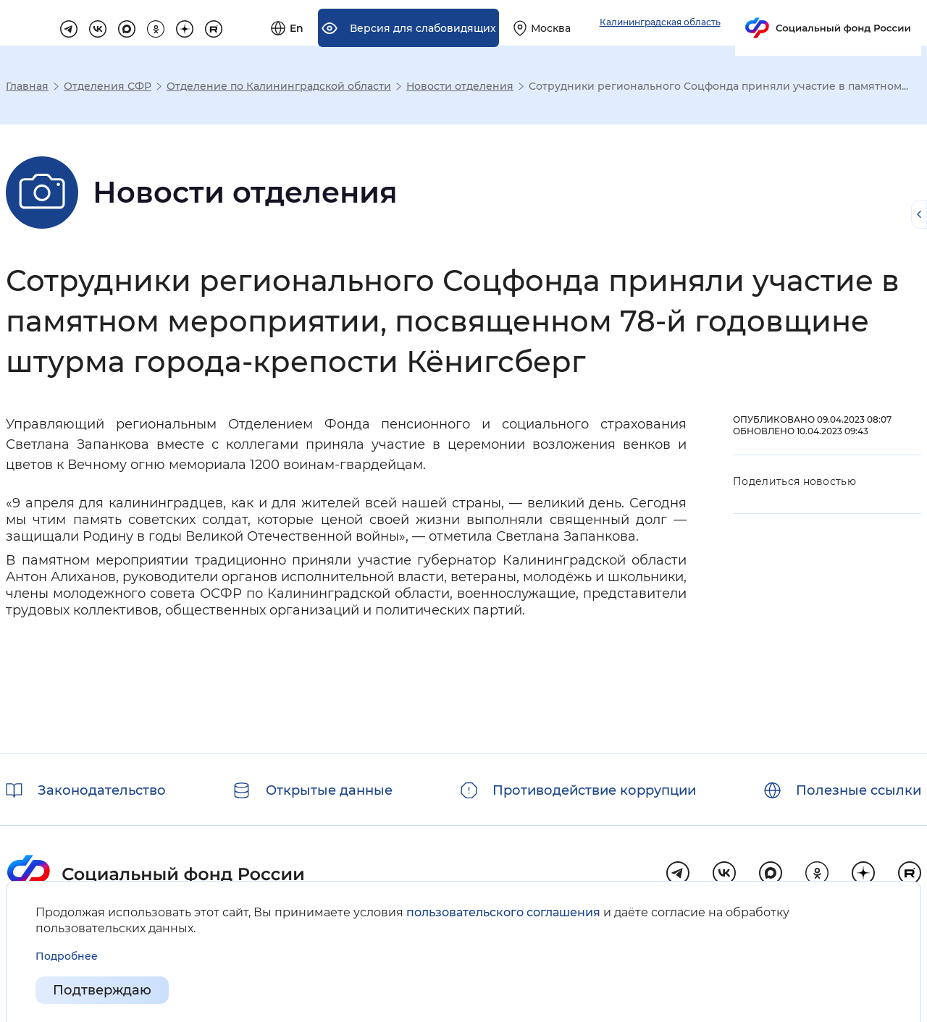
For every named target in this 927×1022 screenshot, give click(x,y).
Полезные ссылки (858, 790)
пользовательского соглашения (503, 912)
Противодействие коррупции (594, 790)
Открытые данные (329, 790)
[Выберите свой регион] (701, 32)
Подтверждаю (102, 990)
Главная (27, 86)
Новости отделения (459, 86)
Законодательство (102, 790)
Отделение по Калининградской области (279, 86)
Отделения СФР (107, 86)
